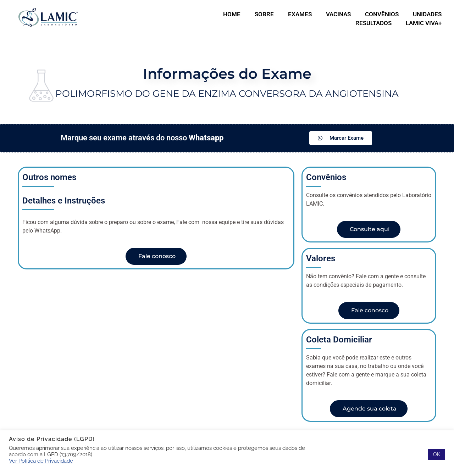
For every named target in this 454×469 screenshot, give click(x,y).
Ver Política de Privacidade (41, 461)
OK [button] (436, 454)
